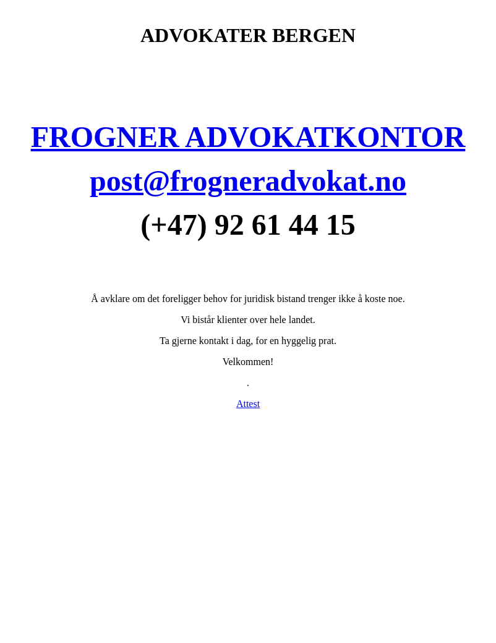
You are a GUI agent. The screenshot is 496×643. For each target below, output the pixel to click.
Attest (248, 403)
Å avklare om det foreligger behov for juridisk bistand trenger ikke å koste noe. (247, 298)
